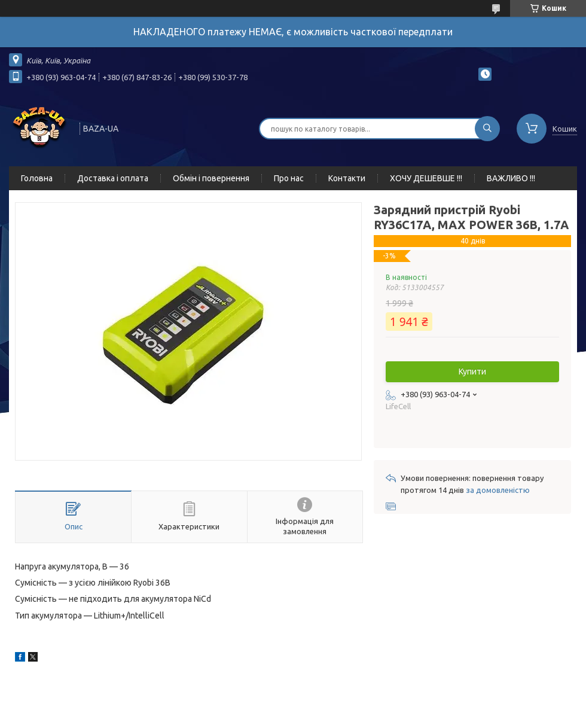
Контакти (346, 178)
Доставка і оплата (112, 178)
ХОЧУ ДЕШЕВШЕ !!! (426, 178)
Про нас (289, 178)
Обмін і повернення (211, 178)
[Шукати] (487, 128)
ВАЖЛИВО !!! (511, 178)
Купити (472, 371)
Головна (37, 178)
